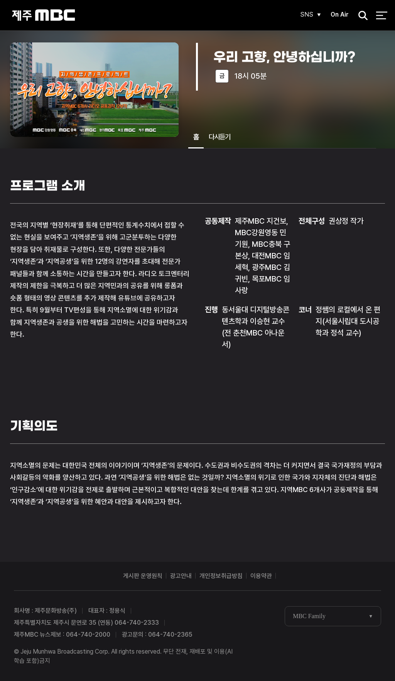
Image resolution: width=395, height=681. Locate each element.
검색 (360, 15)
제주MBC (43, 15)
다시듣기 (219, 137)
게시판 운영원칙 (142, 576)
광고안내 (181, 576)
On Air (340, 14)
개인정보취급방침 (221, 576)
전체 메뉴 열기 (381, 15)
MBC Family (309, 616)
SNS (306, 14)
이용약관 (261, 576)
